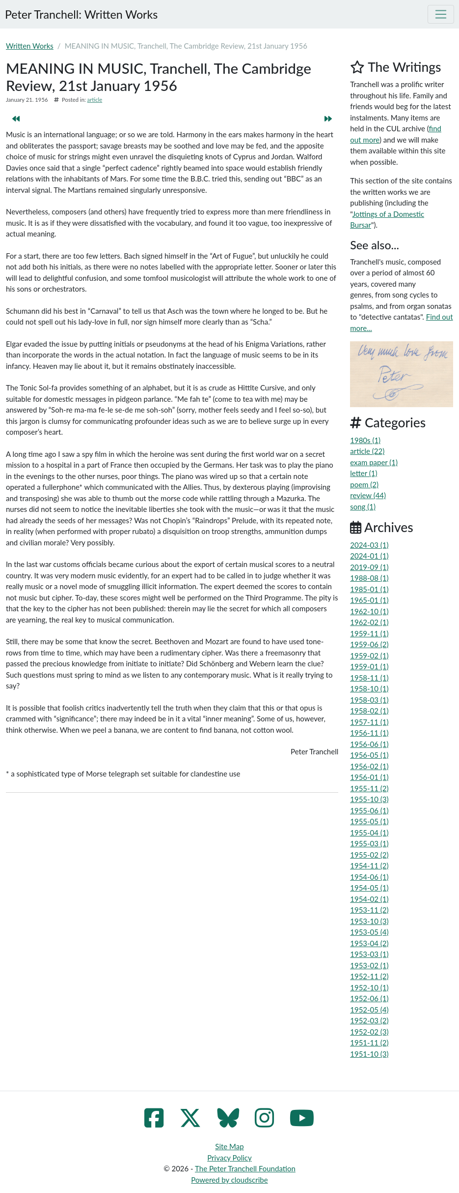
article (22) (367, 451)
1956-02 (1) (369, 766)
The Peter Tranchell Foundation (245, 1168)
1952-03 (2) (369, 1020)
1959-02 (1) (369, 655)
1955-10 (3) (369, 799)
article (95, 99)
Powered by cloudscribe (229, 1179)
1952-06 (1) (369, 998)
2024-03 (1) (369, 544)
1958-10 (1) (369, 688)
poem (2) (364, 484)
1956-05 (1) (369, 754)
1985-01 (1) (369, 589)
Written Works (30, 45)
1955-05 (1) (369, 821)
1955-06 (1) (369, 810)
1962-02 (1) (369, 622)
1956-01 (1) (369, 777)
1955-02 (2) (369, 854)
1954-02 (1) (369, 899)
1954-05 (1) (369, 887)
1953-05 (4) (369, 931)
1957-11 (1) (369, 721)
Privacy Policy (229, 1157)
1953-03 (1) (369, 954)
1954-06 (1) (369, 876)
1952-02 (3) (369, 1031)
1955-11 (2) (369, 788)
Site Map (229, 1146)
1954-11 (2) (369, 865)
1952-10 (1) (369, 987)
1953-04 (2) (369, 943)
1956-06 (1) (369, 744)
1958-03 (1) (369, 699)
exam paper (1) (374, 462)
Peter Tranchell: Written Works (81, 14)
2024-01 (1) (369, 555)
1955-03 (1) (369, 843)
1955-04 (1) (369, 832)
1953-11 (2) (369, 909)
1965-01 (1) (369, 600)
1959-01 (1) (369, 666)
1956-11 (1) (369, 732)
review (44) (368, 495)
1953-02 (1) (369, 965)
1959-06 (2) (369, 644)
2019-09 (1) (369, 567)
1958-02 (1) (369, 710)
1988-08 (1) (369, 577)
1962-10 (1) (369, 611)
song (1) (363, 506)
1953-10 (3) (369, 921)
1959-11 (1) (369, 633)
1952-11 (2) (369, 976)
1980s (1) (365, 440)
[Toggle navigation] (441, 14)
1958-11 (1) (369, 677)
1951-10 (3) (369, 1053)
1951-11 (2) (369, 1042)
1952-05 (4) (369, 1009)
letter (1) (363, 473)
